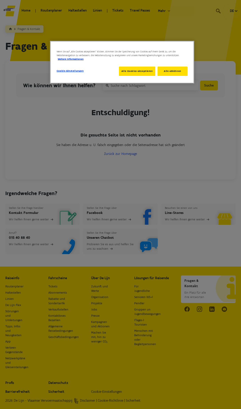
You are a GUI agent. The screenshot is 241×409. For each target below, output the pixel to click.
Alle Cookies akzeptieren (136, 71)
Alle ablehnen (172, 71)
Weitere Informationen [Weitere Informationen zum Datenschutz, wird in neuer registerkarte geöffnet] (71, 59)
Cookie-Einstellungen (70, 70)
